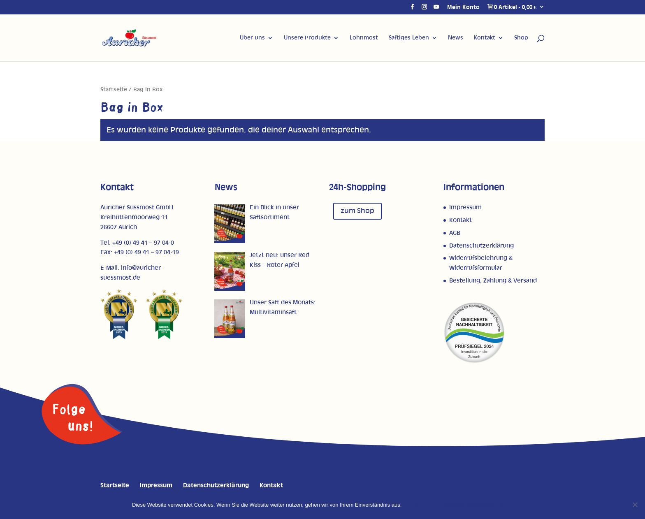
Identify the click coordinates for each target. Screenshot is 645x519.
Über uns (252, 37)
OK (417, 504)
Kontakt (484, 37)
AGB (454, 233)
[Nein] (635, 504)
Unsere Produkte (307, 37)
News (455, 37)
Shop (521, 37)
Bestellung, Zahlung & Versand (493, 280)
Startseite (113, 89)
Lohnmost (364, 37)
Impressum (465, 207)
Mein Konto (463, 7)
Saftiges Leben (409, 37)
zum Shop (357, 211)
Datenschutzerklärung (481, 245)
